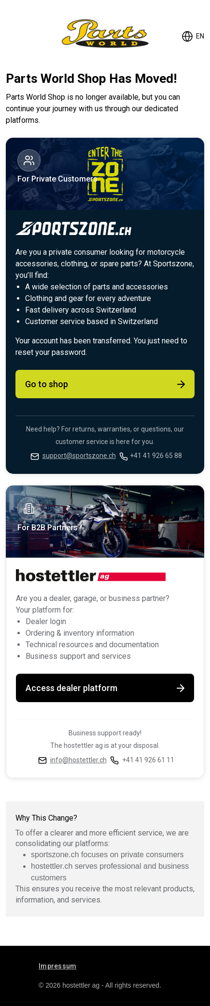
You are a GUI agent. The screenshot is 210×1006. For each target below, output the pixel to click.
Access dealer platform (106, 688)
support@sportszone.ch (79, 455)
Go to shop (106, 384)
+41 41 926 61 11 (148, 760)
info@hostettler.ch (78, 760)
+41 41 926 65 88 (156, 455)
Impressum (58, 966)
